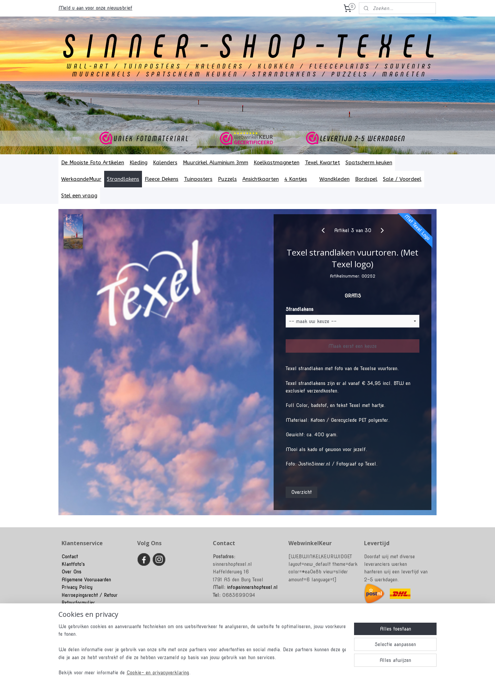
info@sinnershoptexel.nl (252, 587)
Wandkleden (334, 179)
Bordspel (366, 179)
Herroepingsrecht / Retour (90, 595)
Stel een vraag (79, 196)
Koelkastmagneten (276, 162)
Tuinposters (198, 179)
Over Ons (71, 571)
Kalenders (165, 162)
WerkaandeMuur (81, 179)
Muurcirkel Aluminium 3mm (215, 162)
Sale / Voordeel (402, 179)
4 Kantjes (299, 179)
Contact (70, 556)
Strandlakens (123, 179)
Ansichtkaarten (260, 179)
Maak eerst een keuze (352, 346)
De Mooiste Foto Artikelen (92, 162)
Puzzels (227, 179)
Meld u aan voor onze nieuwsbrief (95, 8)
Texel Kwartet (322, 162)
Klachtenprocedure (81, 610)
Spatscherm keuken (368, 162)
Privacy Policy (77, 587)
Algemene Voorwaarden (86, 579)
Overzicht (301, 492)
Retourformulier (78, 602)
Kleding (138, 162)
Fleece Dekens (161, 179)
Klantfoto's (73, 564)
